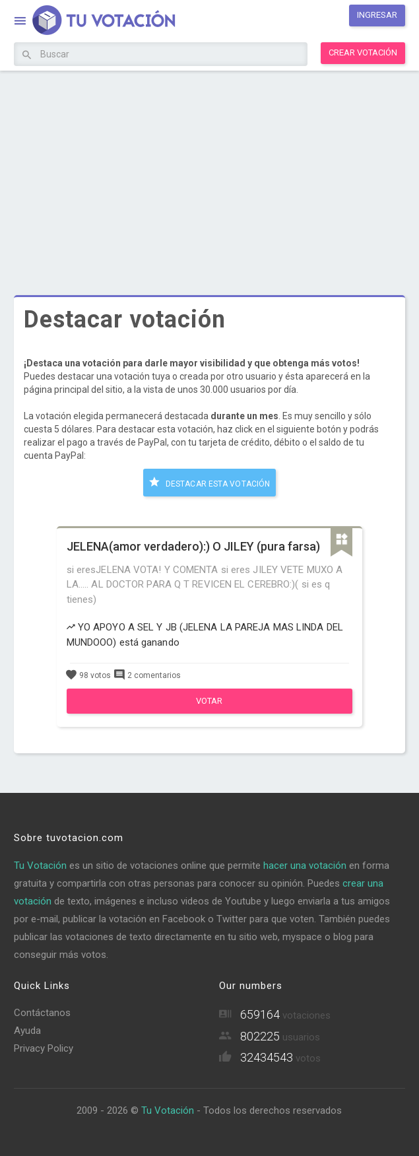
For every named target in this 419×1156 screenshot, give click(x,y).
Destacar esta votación (209, 482)
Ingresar (377, 15)
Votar (209, 701)
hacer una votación (304, 865)
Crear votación (363, 52)
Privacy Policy (43, 1048)
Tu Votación (40, 865)
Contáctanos (42, 1013)
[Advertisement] (209, 173)
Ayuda (27, 1031)
